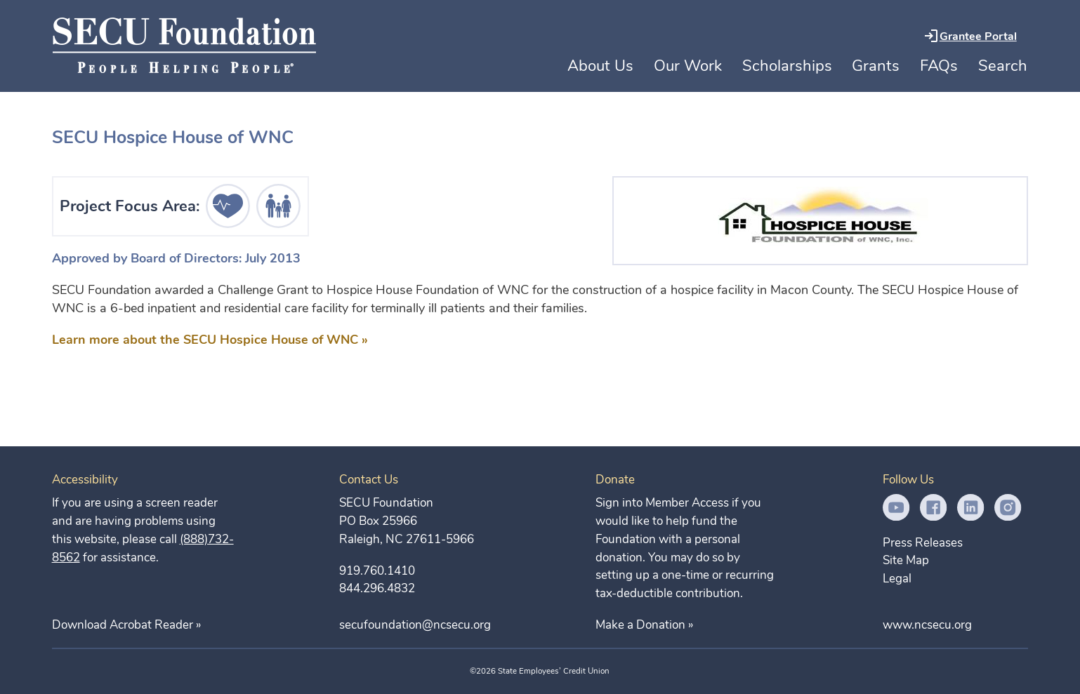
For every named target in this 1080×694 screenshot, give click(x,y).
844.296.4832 (377, 588)
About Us (600, 65)
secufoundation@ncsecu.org (415, 625)
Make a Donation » (644, 625)
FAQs (939, 65)
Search (1002, 65)
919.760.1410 (377, 571)
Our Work (688, 65)
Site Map (906, 560)
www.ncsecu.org (927, 625)
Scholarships (787, 65)
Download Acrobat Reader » (126, 625)
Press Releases (923, 543)
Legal (897, 578)
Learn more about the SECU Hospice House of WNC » (210, 339)
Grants (876, 65)
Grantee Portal (978, 36)
